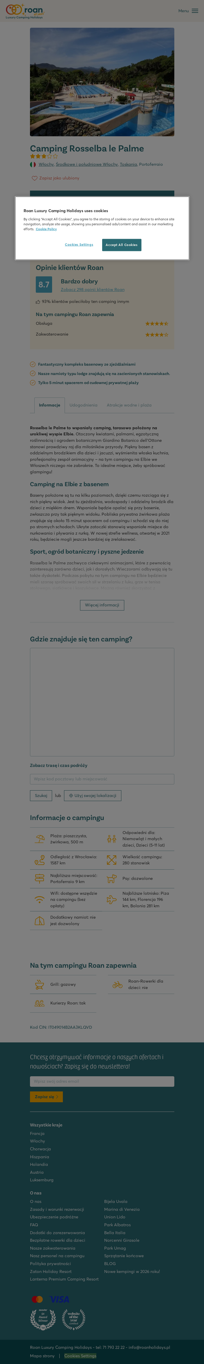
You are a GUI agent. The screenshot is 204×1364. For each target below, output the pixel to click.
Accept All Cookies (121, 245)
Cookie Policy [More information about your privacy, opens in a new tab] (46, 229)
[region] (102, 228)
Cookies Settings (79, 244)
